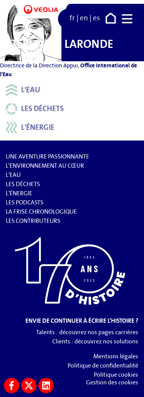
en (84, 18)
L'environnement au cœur (45, 166)
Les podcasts (24, 202)
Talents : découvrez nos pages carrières (87, 332)
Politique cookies (116, 375)
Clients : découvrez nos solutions (95, 341)
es (96, 18)
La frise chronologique (41, 211)
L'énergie (30, 127)
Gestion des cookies (112, 382)
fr (72, 18)
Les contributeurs (33, 221)
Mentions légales (115, 356)
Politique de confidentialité (103, 365)
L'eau (23, 90)
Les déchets (35, 108)
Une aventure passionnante (47, 156)
